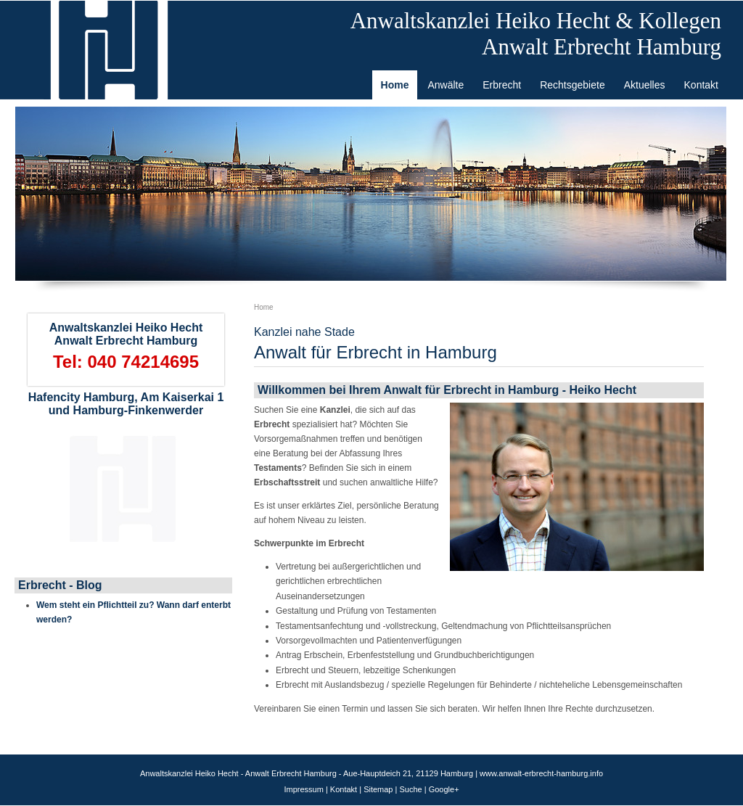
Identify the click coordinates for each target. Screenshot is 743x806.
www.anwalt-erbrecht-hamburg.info (541, 773)
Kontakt (343, 789)
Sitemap (378, 789)
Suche (410, 789)
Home (264, 307)
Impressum (303, 789)
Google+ (444, 789)
